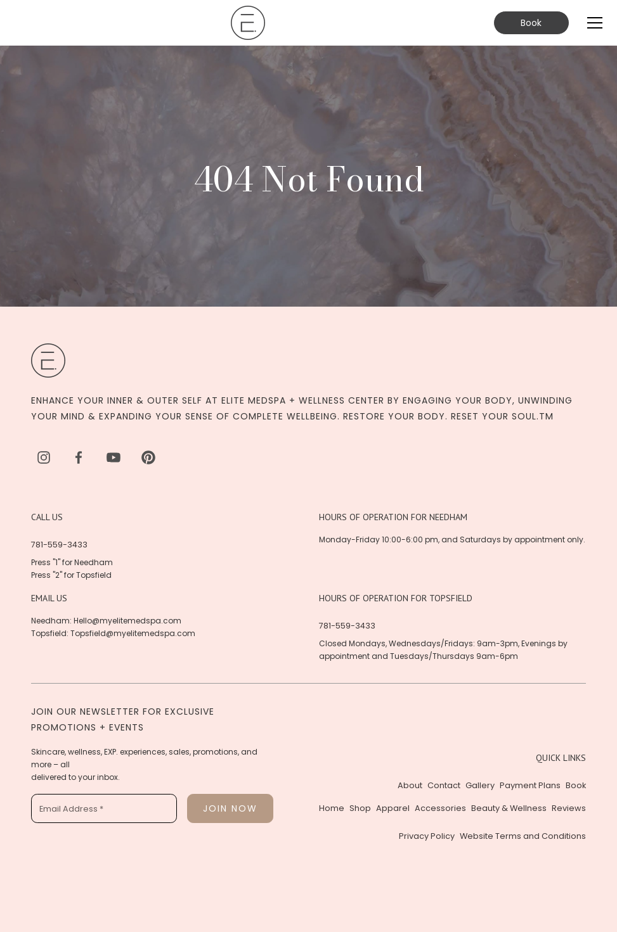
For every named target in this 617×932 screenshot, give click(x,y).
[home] (248, 23)
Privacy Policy (427, 836)
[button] (592, 23)
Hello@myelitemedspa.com (127, 620)
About (410, 785)
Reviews (569, 808)
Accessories (440, 808)
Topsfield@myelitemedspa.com (132, 633)
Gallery (480, 785)
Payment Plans (530, 785)
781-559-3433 (59, 544)
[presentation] (127, 858)
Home (331, 808)
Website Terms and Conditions (523, 836)
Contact (443, 785)
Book (531, 22)
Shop (360, 808)
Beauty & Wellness (509, 808)
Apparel (393, 808)
